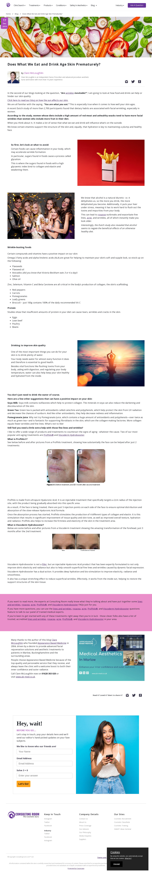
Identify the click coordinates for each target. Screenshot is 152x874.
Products (48, 5)
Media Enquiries (85, 836)
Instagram (48, 819)
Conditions (61, 5)
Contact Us (83, 819)
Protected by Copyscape (76, 868)
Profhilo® (49, 435)
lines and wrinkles (62, 608)
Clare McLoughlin (33, 73)
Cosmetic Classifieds (122, 822)
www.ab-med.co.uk (25, 676)
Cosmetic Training (121, 826)
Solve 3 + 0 (22, 770)
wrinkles (69, 93)
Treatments (34, 5)
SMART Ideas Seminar (122, 829)
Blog (94, 5)
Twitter (47, 822)
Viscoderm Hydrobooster (71, 435)
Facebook (48, 826)
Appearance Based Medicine (52, 643)
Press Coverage (85, 826)
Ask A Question (136, 5)
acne (89, 217)
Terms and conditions (106, 857)
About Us (82, 822)
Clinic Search (20, 5)
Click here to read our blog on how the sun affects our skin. (37, 100)
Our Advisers (84, 829)
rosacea (102, 214)
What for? (128, 858)
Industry (120, 5)
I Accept (116, 864)
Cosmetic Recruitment (122, 819)
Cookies (115, 852)
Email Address (24, 758)
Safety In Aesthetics (79, 5)
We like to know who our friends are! (36, 746)
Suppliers (82, 839)
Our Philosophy (85, 832)
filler (44, 564)
